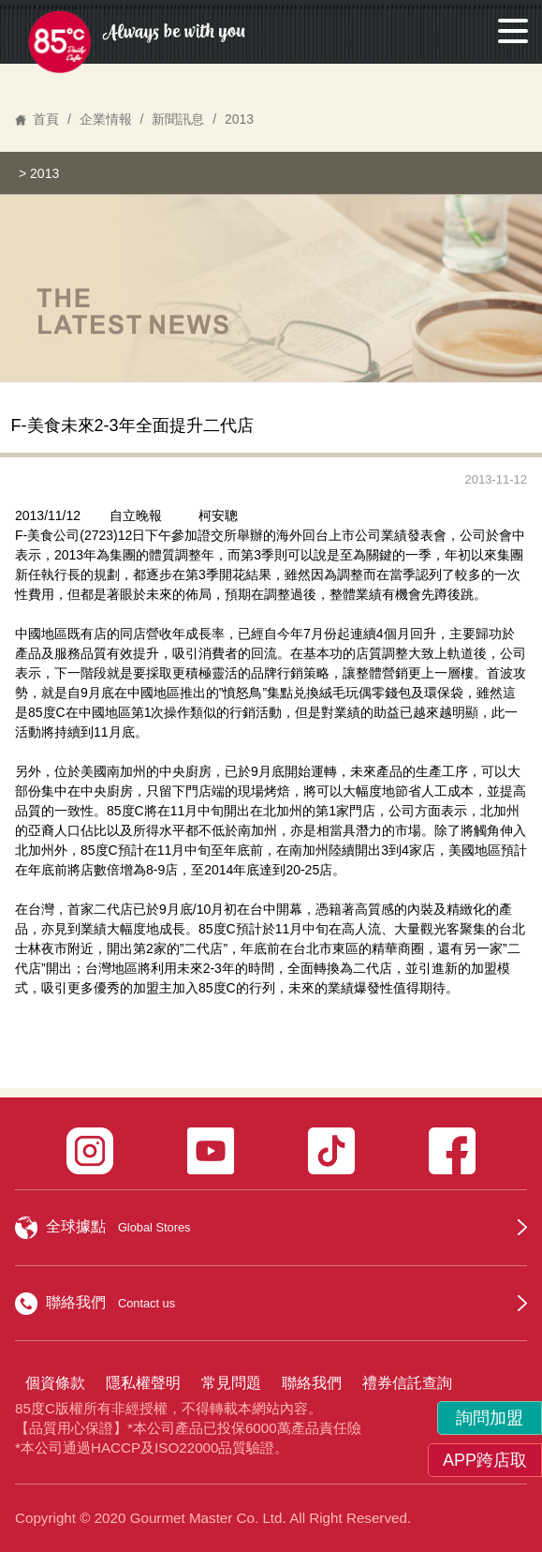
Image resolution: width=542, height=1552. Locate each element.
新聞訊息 (178, 119)
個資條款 (55, 1383)
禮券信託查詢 (407, 1383)
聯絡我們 (312, 1383)
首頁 (46, 119)
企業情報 (106, 119)
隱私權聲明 (143, 1383)
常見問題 (231, 1383)
